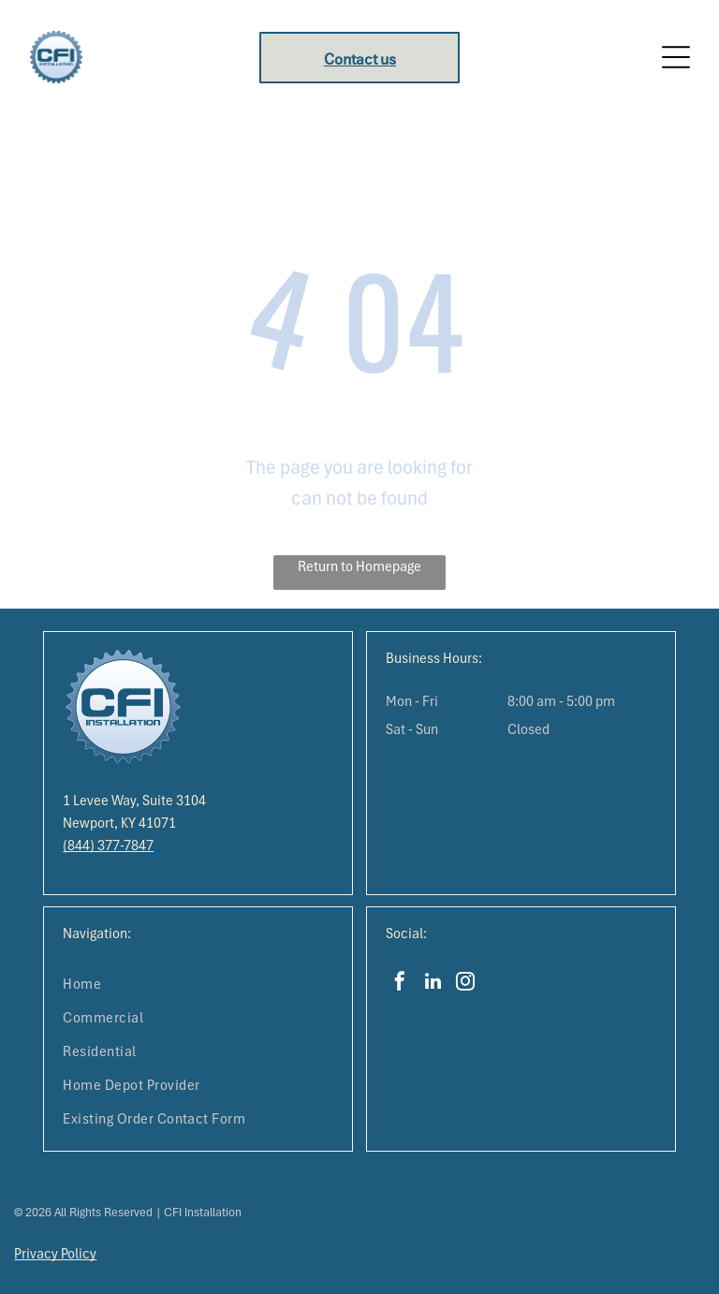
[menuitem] (198, 984)
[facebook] (400, 983)
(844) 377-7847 (108, 845)
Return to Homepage (359, 566)
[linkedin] (432, 983)
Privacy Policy (55, 1253)
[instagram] (465, 983)
